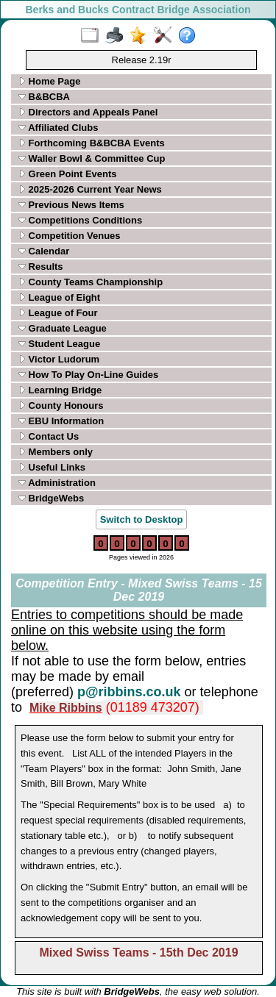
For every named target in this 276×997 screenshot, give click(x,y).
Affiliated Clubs (58, 127)
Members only (55, 451)
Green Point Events (67, 173)
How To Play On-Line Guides (88, 374)
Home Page (49, 81)
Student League (59, 343)
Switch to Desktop (141, 519)
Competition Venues (69, 235)
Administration (57, 482)
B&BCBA (44, 96)
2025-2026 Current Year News (90, 189)
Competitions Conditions (80, 220)
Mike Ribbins (65, 707)
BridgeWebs (51, 498)
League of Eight (59, 297)
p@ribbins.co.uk (129, 692)
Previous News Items (71, 204)
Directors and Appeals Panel (88, 112)
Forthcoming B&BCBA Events (91, 143)
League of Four (58, 312)
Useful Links (51, 467)
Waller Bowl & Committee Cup (91, 158)
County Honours (60, 405)
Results (40, 266)
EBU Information (61, 420)
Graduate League (62, 328)
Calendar (43, 251)
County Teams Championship (90, 281)
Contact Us (48, 436)
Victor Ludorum (58, 359)
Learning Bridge (60, 390)
